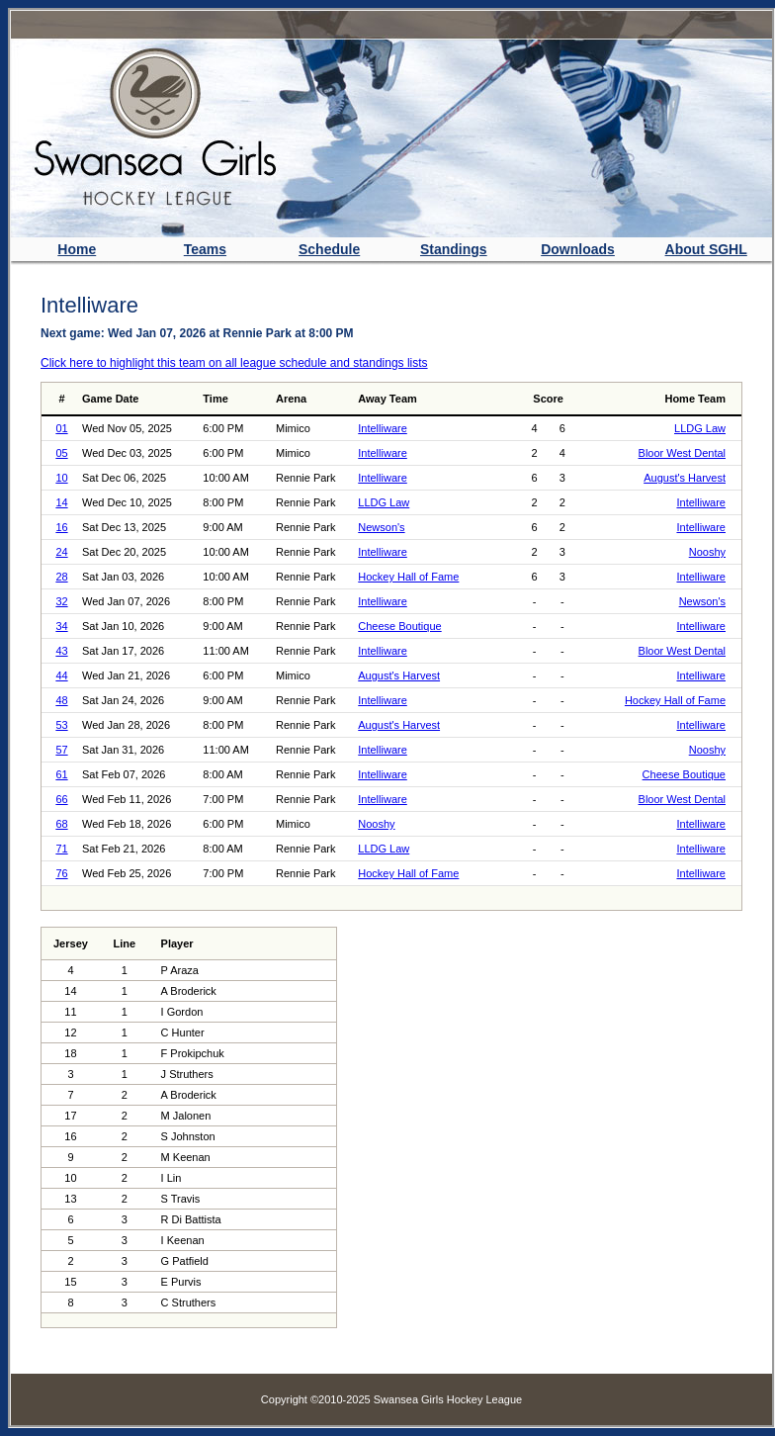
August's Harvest (685, 478)
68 (61, 824)
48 (61, 700)
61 (61, 774)
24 (61, 552)
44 (61, 675)
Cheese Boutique (399, 626)
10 (61, 478)
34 (61, 626)
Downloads (578, 249)
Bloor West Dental (682, 453)
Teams (205, 249)
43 (61, 651)
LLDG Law (700, 428)
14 (61, 502)
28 (61, 577)
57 (61, 750)
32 (61, 601)
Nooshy (707, 552)
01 (61, 428)
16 (61, 527)
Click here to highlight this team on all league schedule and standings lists (234, 363)
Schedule (329, 249)
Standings (453, 249)
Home (76, 249)
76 (61, 873)
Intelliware (382, 428)
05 (61, 453)
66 (61, 799)
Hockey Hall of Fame (408, 577)
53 (61, 725)
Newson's (381, 527)
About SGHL (706, 249)
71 (61, 848)
